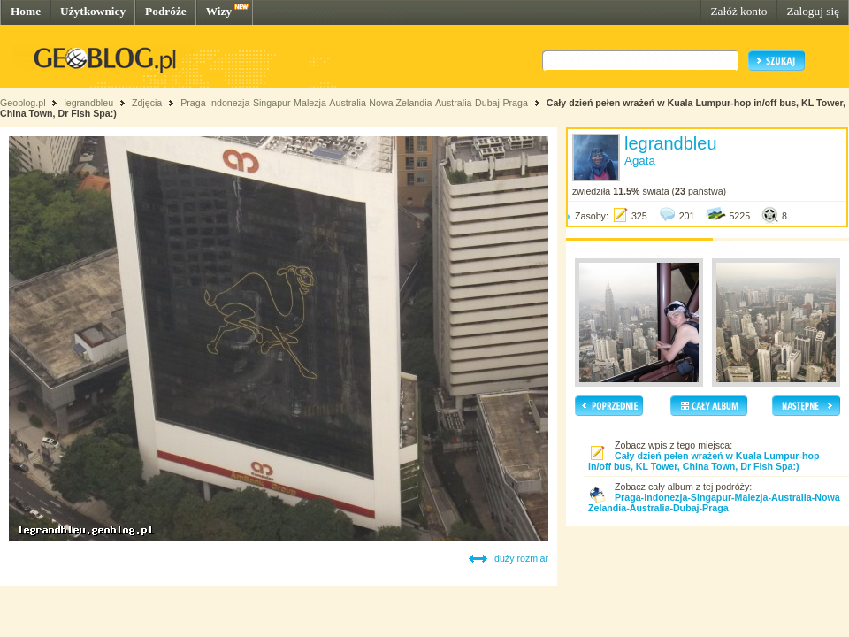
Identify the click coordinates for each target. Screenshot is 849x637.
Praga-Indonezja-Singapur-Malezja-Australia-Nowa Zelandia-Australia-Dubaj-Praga (354, 102)
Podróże (166, 11)
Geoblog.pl (23, 102)
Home (26, 11)
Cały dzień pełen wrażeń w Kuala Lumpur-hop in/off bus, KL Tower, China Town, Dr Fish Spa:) (704, 461)
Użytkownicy (93, 11)
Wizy (219, 11)
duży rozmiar (521, 558)
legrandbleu (88, 102)
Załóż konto (738, 11)
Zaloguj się (812, 11)
